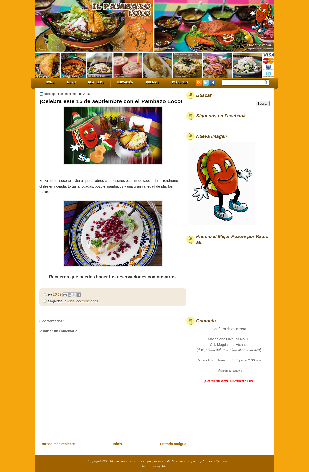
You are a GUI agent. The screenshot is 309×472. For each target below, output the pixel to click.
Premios (152, 82)
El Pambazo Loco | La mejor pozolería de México (146, 461)
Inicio (117, 444)
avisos (70, 301)
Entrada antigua (173, 444)
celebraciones (87, 301)
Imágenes (180, 82)
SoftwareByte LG (215, 461)
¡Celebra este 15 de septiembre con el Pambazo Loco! (111, 101)
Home (50, 82)
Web (165, 466)
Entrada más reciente (57, 444)
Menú (71, 82)
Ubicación (125, 82)
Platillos (96, 82)
